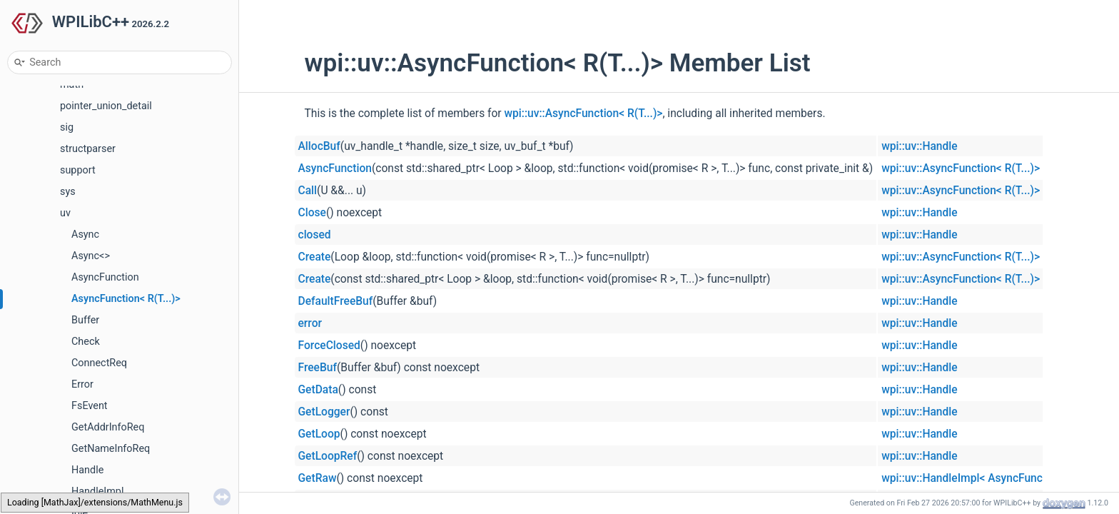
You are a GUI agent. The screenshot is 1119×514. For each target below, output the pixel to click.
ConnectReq (99, 363)
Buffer (85, 320)
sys (68, 192)
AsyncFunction (105, 277)
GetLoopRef (328, 456)
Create (314, 257)
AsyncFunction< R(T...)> (126, 299)
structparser (88, 149)
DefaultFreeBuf (335, 301)
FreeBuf (318, 367)
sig (67, 127)
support (78, 170)
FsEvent (89, 406)
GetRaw (317, 478)
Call (308, 190)
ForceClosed (329, 345)
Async (85, 234)
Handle (87, 470)
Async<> (90, 256)
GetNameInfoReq (110, 449)
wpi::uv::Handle (919, 146)
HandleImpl (97, 491)
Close (312, 212)
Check (85, 342)
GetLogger (324, 411)
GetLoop (319, 434)
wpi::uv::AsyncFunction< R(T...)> (584, 113)
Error (82, 384)
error (310, 323)
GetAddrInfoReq (107, 427)
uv (65, 213)
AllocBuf (319, 146)
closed (314, 234)
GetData (318, 389)
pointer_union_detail (106, 106)
